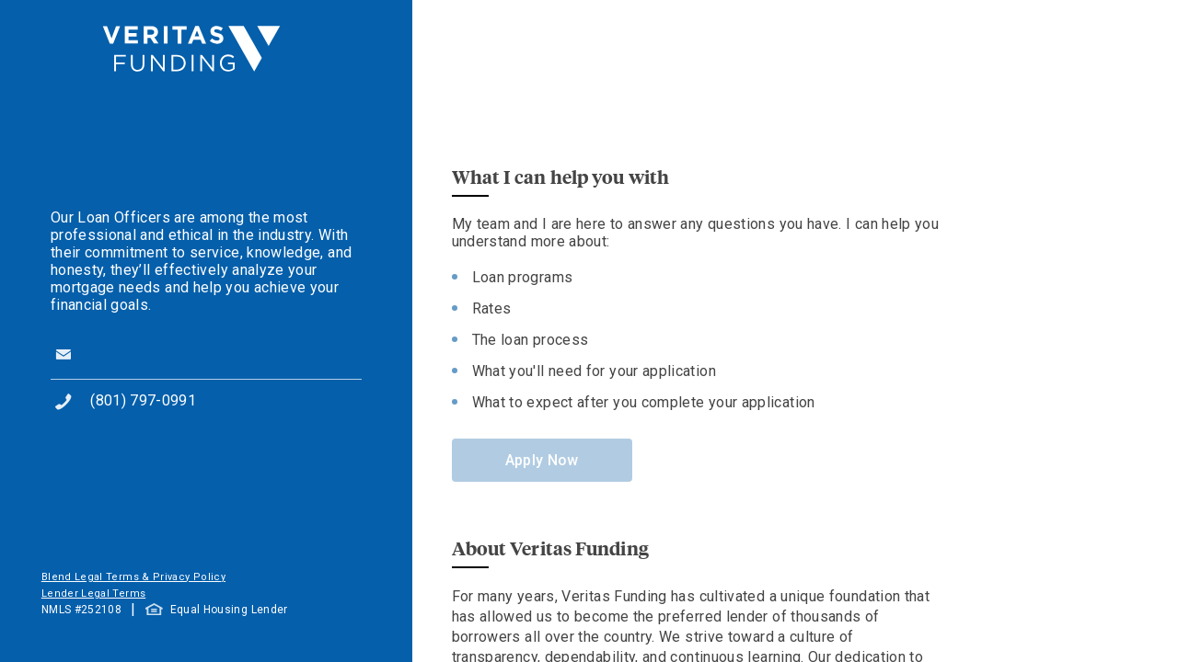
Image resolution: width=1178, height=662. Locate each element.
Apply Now (542, 460)
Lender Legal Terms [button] (93, 593)
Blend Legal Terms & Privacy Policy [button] (133, 577)
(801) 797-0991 (143, 400)
